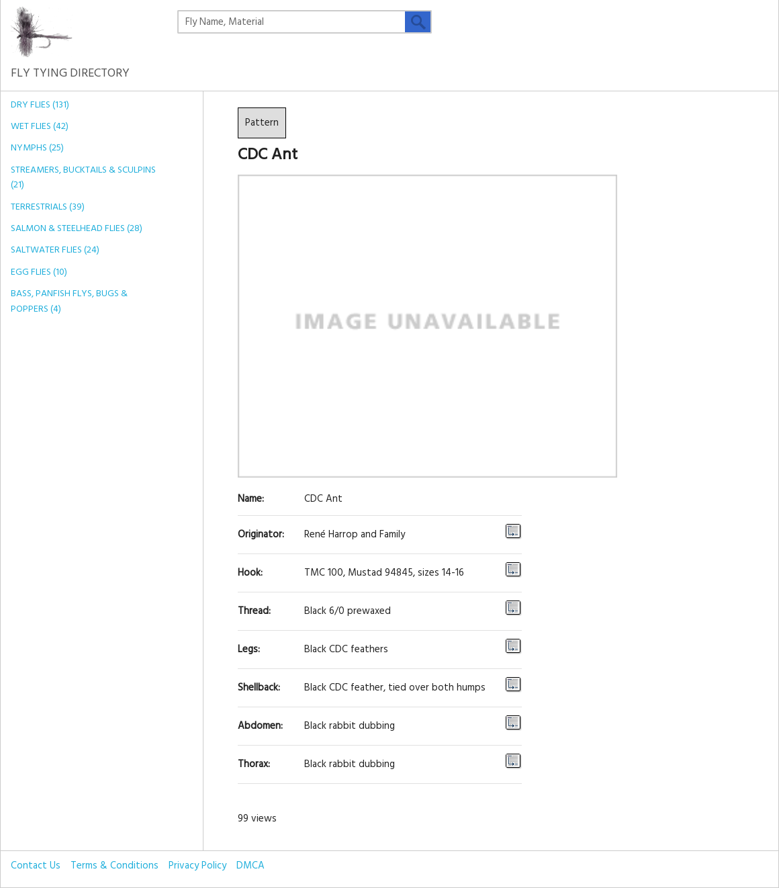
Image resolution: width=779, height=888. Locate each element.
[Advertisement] (86, 535)
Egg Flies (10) (39, 272)
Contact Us (35, 866)
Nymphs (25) (37, 148)
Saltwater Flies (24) (55, 250)
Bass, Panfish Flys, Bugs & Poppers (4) (69, 301)
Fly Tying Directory (70, 63)
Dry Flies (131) (40, 105)
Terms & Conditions (114, 866)
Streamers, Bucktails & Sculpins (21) (83, 178)
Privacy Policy (197, 866)
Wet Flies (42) (39, 126)
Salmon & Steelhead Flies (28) (76, 228)
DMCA (250, 866)
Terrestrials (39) (48, 207)
